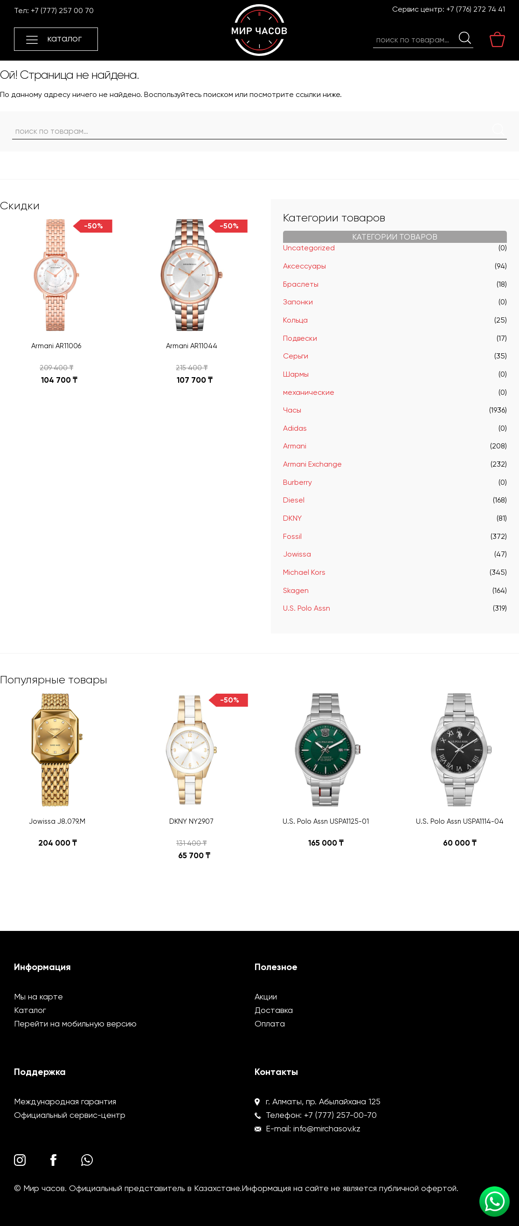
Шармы (296, 374)
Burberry (297, 482)
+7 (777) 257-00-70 (340, 1115)
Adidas (295, 428)
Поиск (465, 38)
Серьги (295, 355)
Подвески (300, 338)
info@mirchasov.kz (326, 1128)
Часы (292, 410)
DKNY (292, 518)
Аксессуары (304, 266)
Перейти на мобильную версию (75, 1023)
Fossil (292, 536)
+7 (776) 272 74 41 (475, 9)
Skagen (296, 590)
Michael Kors (304, 572)
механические (308, 392)
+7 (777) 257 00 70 (62, 10)
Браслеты (300, 284)
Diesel (293, 500)
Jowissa (297, 554)
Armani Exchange (312, 464)
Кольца (295, 320)
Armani (294, 445)
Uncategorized (309, 247)
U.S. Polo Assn (306, 608)
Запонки (298, 301)
